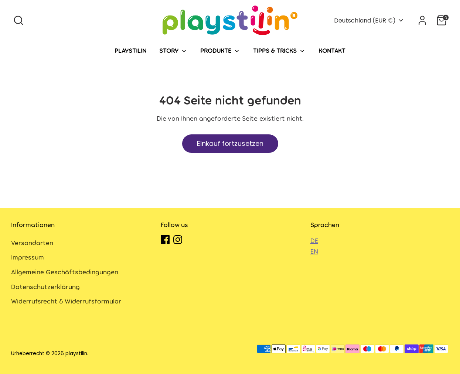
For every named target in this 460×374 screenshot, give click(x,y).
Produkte (220, 50)
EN (314, 251)
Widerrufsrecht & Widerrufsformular (66, 301)
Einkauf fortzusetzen (230, 143)
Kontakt (331, 50)
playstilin (76, 353)
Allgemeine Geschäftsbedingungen (64, 272)
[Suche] (18, 20)
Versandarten (32, 243)
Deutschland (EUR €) (365, 20)
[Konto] (422, 20)
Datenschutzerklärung (45, 286)
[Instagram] (177, 239)
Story (173, 50)
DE (314, 240)
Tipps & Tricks (279, 50)
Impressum (27, 257)
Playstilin (130, 50)
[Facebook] (165, 239)
